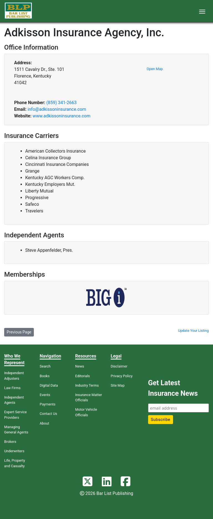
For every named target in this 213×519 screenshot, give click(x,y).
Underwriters (14, 451)
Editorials (82, 376)
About (44, 423)
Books (45, 376)
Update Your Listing (193, 330)
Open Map (155, 69)
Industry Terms (87, 385)
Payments (47, 404)
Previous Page (19, 332)
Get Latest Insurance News (173, 388)
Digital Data (49, 385)
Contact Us (48, 414)
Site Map (118, 385)
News (79, 366)
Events (45, 395)
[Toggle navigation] (202, 11)
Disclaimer (119, 366)
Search (45, 366)
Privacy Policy (122, 376)
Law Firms (12, 388)
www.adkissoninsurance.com (61, 116)
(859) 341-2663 (61, 102)
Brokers (10, 442)
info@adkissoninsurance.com (56, 109)
